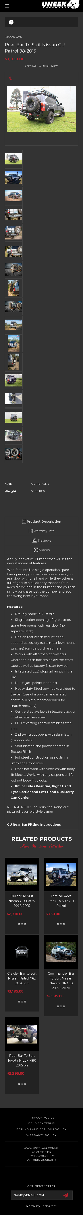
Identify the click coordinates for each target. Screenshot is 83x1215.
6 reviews (30, 65)
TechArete (49, 1206)
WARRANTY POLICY (41, 1135)
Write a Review (48, 65)
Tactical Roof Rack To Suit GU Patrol (61, 901)
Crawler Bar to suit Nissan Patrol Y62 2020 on (22, 978)
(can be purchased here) (43, 648)
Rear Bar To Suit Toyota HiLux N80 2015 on (22, 1060)
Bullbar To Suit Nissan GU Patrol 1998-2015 (21, 901)
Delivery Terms (41, 1123)
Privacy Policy (41, 1117)
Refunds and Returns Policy (41, 1129)
